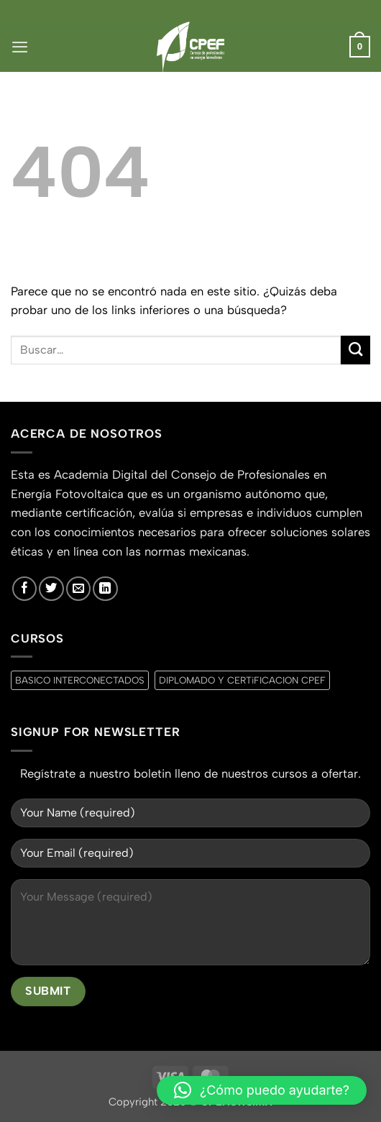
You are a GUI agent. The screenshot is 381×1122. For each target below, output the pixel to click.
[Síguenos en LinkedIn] (105, 588)
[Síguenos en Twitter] (51, 588)
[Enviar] (355, 350)
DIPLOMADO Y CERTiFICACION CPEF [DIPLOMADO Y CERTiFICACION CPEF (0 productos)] (242, 680)
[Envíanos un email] (78, 588)
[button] (20, 47)
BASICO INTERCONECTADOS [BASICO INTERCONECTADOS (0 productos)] (79, 680)
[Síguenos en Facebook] (24, 588)
